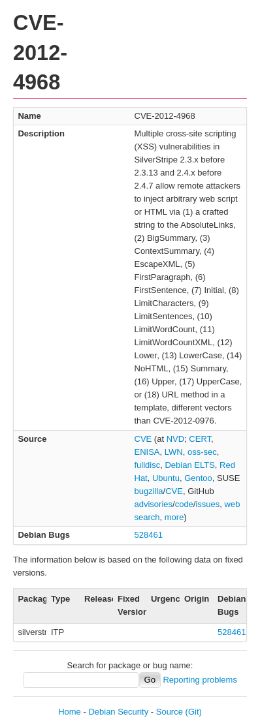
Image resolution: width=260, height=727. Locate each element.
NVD (175, 439)
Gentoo (198, 478)
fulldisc (148, 465)
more (174, 517)
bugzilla (149, 491)
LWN (174, 452)
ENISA (147, 452)
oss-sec (202, 452)
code (184, 504)
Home (69, 712)
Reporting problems (199, 680)
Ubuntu (166, 478)
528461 (149, 535)
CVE (143, 439)
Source (169, 712)
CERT (200, 439)
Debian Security (118, 712)
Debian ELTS (189, 465)
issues (207, 504)
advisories (154, 504)
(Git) (194, 712)
